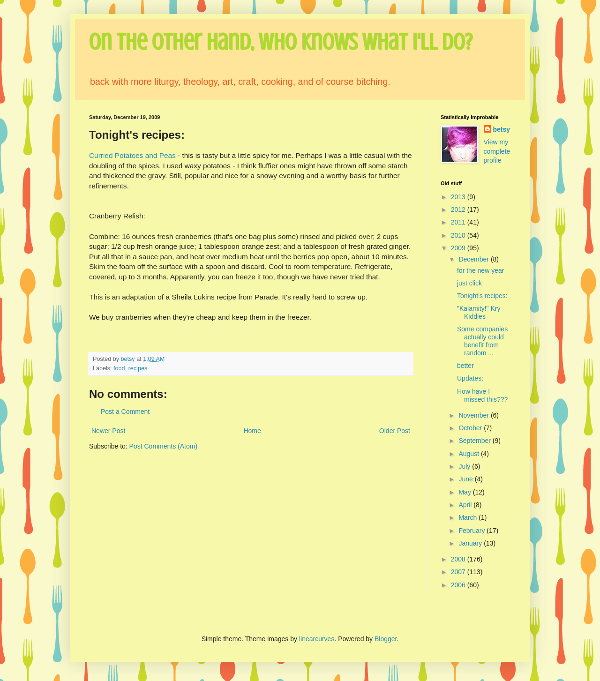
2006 (459, 585)
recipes (138, 368)
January (471, 543)
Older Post (394, 430)
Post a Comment (125, 411)
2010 (459, 235)
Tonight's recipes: (482, 295)
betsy (501, 129)
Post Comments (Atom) (163, 446)
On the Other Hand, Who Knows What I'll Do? (280, 42)
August (469, 453)
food (119, 368)
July (465, 466)
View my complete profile (497, 151)
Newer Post (108, 430)
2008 (459, 559)
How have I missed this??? (482, 395)
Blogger (386, 639)
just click (469, 283)
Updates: (470, 378)
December (474, 259)
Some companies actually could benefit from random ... (482, 340)
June (466, 479)
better (465, 365)
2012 (459, 209)
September (475, 440)
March (468, 517)
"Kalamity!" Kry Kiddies (478, 312)
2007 (459, 572)
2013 (459, 197)
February (472, 530)
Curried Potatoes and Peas (133, 155)
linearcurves (316, 639)
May (465, 492)
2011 (459, 222)
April (465, 505)
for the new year (480, 270)
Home (252, 430)
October (471, 428)
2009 (459, 248)
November (474, 415)
